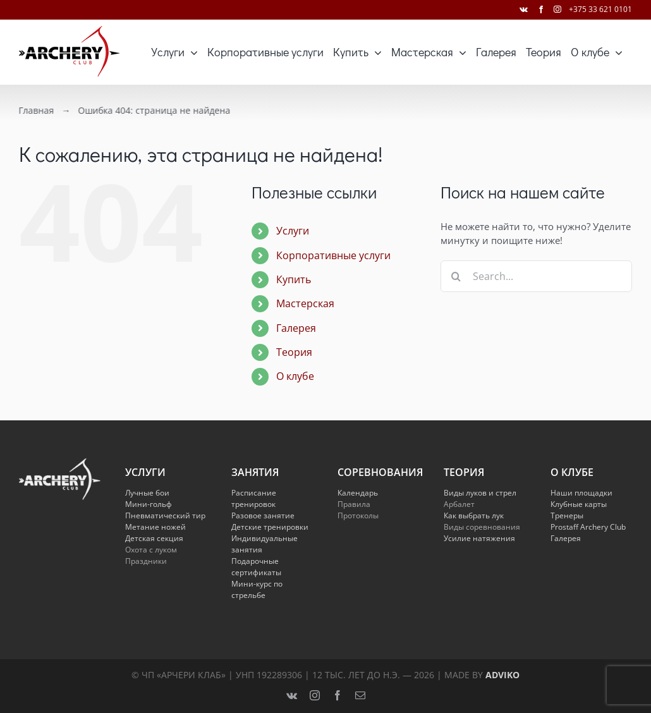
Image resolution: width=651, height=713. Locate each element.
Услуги (292, 231)
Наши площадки (581, 492)
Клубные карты (579, 504)
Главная (34, 110)
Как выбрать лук (474, 515)
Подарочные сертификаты (256, 567)
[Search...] (536, 276)
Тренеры (567, 515)
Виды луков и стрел (480, 492)
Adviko (502, 675)
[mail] (360, 695)
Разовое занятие (263, 515)
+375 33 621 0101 (600, 9)
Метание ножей (155, 526)
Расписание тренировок (253, 498)
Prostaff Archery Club (588, 526)
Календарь (358, 492)
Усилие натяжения (479, 538)
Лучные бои (147, 492)
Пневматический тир (165, 515)
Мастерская (305, 303)
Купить (293, 279)
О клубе (295, 376)
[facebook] (337, 695)
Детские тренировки (269, 526)
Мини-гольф (148, 504)
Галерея (296, 328)
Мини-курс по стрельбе (257, 589)
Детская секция (154, 538)
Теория (294, 352)
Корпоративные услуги (333, 255)
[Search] (456, 276)
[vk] (291, 695)
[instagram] (315, 695)
